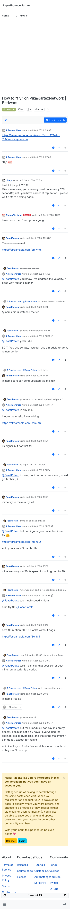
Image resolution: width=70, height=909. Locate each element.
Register (10, 840)
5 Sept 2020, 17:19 (38, 238)
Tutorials (39, 864)
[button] (4, 904)
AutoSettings (42, 876)
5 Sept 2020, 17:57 (40, 526)
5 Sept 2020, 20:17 (40, 723)
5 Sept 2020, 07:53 (32, 180)
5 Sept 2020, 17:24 (38, 375)
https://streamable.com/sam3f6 (21, 423)
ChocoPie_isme (14, 215)
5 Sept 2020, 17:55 (38, 497)
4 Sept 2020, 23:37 (41, 130)
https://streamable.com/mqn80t (21, 541)
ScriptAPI (40, 882)
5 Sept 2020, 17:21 (38, 307)
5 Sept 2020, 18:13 (40, 595)
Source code (25, 870)
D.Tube (54, 888)
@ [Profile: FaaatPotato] (10, 278)
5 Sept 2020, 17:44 (40, 405)
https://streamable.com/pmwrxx (22, 249)
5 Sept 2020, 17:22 (40, 336)
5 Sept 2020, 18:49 (38, 625)
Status (5, 886)
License (21, 876)
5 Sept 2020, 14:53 (50, 215)
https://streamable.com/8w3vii (21, 636)
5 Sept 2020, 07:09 (41, 157)
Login (22, 840)
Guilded (54, 870)
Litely (9, 180)
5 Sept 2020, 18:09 (38, 566)
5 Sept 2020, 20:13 (41, 660)
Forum (54, 864)
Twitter (54, 882)
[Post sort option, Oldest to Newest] (6, 120)
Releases (22, 864)
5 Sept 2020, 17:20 (40, 273)
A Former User (13, 130)
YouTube (55, 876)
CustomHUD (42, 870)
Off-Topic (9, 109)
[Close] (64, 777)
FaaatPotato (12, 238)
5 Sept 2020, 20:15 (38, 693)
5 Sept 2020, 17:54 (38, 441)
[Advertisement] (35, 57)
